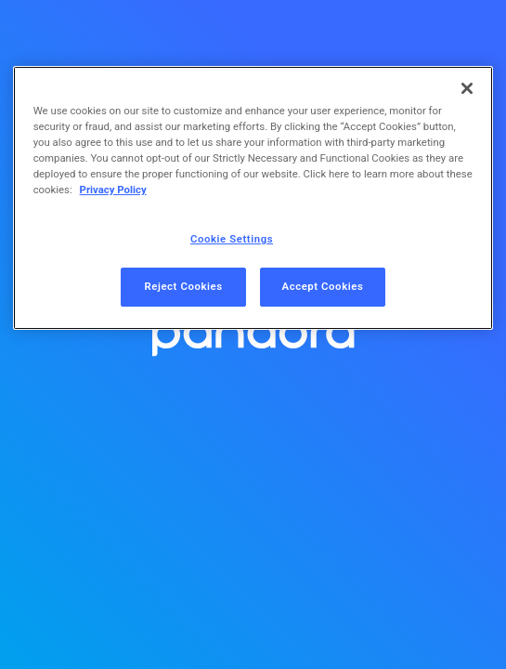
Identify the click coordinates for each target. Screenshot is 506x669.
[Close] (467, 88)
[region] (253, 198)
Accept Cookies (323, 286)
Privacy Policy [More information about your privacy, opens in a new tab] (113, 189)
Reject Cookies (183, 286)
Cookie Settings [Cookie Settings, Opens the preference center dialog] (231, 238)
